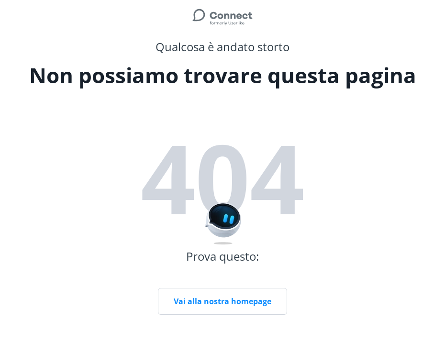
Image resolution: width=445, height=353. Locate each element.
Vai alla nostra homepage (222, 301)
